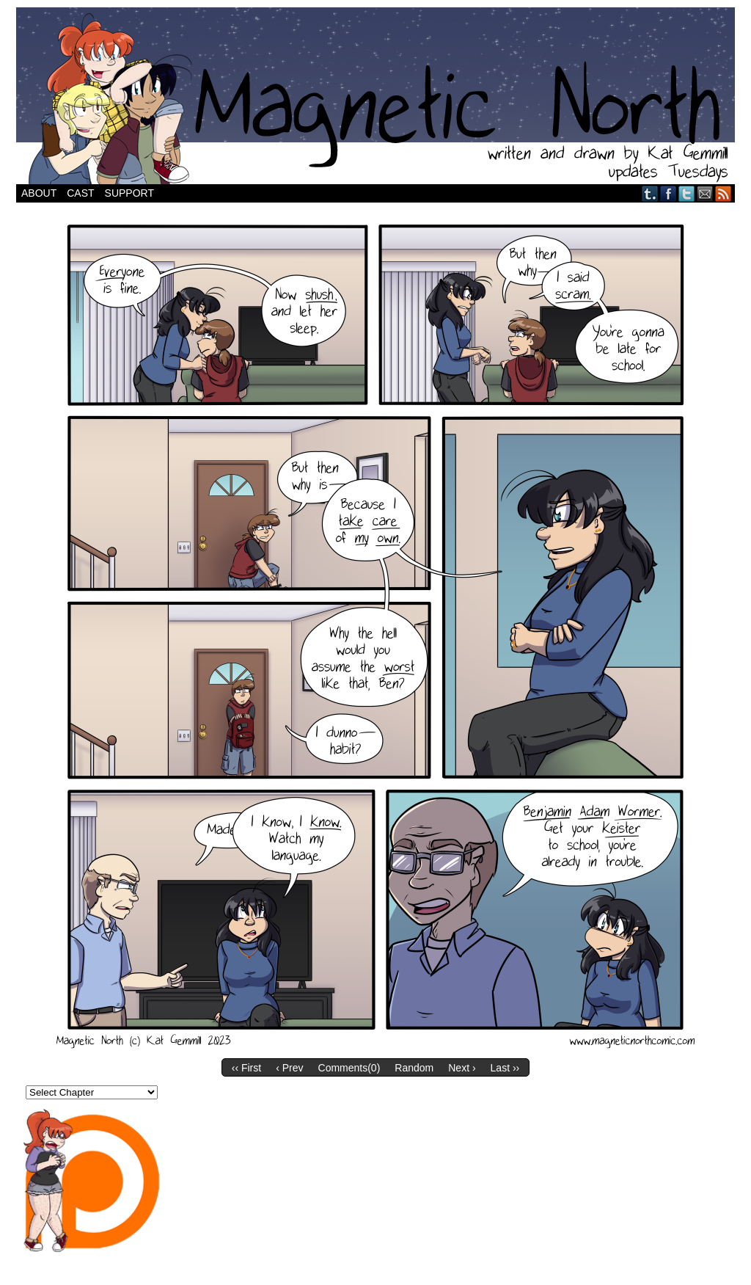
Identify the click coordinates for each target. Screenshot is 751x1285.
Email (705, 193)
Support (129, 193)
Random (414, 1068)
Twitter (687, 193)
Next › (461, 1068)
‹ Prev (289, 1068)
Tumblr (650, 193)
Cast (80, 193)
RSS (723, 193)
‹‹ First (246, 1068)
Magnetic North (375, 95)
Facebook (668, 193)
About (38, 193)
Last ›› (505, 1068)
